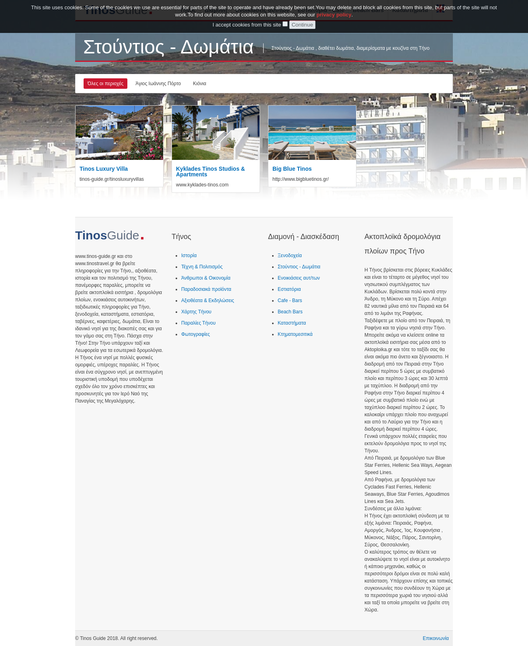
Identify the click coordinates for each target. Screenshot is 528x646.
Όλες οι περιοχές (105, 83)
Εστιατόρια (289, 289)
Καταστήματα (292, 323)
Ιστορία (188, 255)
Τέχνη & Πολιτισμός (202, 267)
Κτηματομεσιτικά (295, 334)
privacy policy (334, 13)
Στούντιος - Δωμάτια (299, 267)
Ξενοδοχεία (290, 255)
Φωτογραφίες (195, 334)
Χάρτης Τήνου (196, 312)
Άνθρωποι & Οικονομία (205, 278)
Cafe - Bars (290, 300)
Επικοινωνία (436, 638)
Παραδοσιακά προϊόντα (206, 289)
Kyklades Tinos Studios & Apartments (210, 172)
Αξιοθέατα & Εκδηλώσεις (207, 300)
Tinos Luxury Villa (104, 169)
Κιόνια (199, 83)
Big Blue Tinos (292, 169)
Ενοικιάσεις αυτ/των (299, 278)
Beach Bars (290, 312)
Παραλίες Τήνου (198, 323)
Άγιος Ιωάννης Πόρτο (158, 83)
